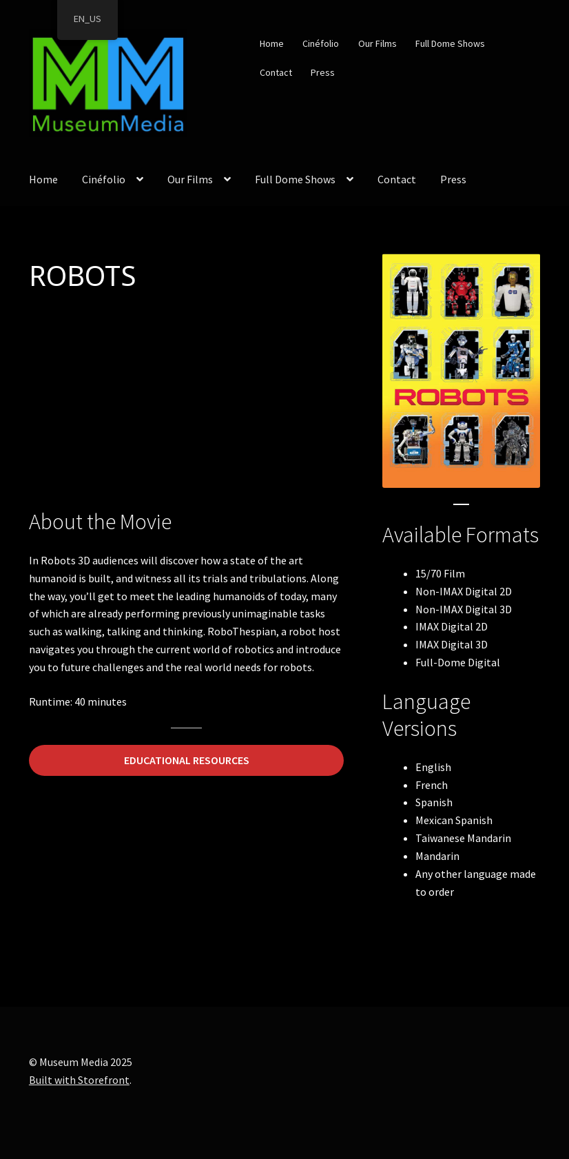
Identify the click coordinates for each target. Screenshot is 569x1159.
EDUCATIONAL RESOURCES (186, 760)
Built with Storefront (79, 1080)
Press (323, 72)
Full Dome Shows (450, 43)
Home (272, 43)
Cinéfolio (320, 43)
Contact (276, 72)
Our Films (377, 43)
